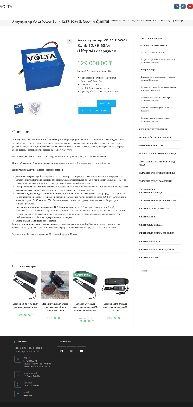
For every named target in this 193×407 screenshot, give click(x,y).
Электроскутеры (148, 257)
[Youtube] (81, 350)
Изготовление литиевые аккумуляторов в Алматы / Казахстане (158, 78)
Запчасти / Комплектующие (155, 137)
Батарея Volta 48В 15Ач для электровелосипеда (25, 305)
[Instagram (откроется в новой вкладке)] (183, 6)
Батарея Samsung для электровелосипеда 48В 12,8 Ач (115, 307)
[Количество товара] (80, 102)
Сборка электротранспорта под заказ (157, 163)
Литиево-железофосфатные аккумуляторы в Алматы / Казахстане (158, 89)
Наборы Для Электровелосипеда (157, 153)
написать (27, 395)
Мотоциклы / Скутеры (151, 145)
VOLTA (6, 6)
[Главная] (97, 20)
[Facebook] (61, 350)
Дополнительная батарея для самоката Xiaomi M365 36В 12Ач (55, 307)
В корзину (106, 103)
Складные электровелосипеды (157, 173)
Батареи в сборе (148, 69)
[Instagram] (71, 350)
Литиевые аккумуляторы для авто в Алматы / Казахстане (155, 119)
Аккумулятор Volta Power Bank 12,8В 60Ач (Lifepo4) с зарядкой (157, 20)
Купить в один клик (94, 110)
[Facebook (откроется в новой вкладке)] (177, 6)
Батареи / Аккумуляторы (153, 45)
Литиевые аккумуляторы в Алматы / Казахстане (156, 109)
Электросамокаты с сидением (156, 249)
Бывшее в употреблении (153, 129)
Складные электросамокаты (155, 181)
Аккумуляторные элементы (152, 52)
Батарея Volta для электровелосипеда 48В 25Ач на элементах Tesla (85, 307)
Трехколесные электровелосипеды (150, 191)
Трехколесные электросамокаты (158, 200)
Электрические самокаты (154, 208)
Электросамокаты (149, 241)
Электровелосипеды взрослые (156, 233)
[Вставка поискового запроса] (160, 270)
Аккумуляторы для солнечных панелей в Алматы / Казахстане (158, 61)
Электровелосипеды (150, 224)
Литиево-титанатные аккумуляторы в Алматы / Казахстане (156, 99)
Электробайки (147, 216)
